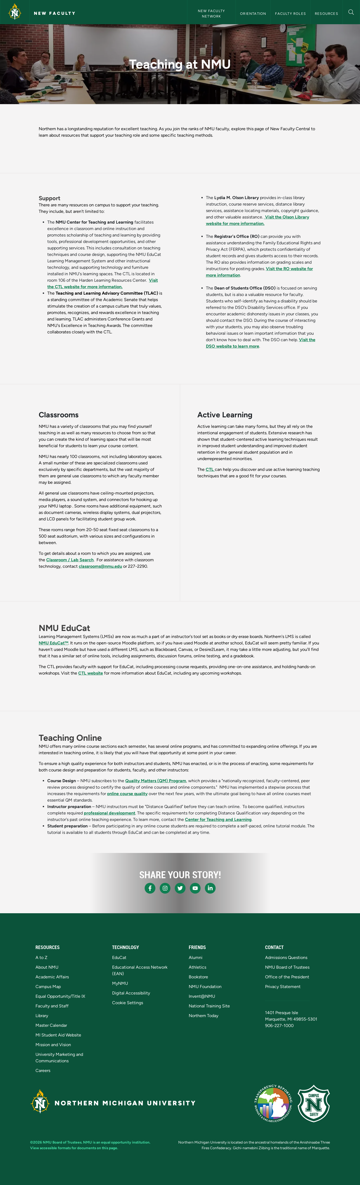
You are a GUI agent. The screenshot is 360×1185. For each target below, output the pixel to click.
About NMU (46, 967)
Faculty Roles (290, 14)
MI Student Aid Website (58, 1035)
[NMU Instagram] (165, 888)
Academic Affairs (52, 976)
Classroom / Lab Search (70, 559)
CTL (210, 469)
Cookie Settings (127, 1002)
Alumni (195, 957)
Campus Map (48, 986)
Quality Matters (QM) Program (155, 780)
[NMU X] (180, 888)
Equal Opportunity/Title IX (60, 996)
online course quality (127, 793)
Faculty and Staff (52, 1005)
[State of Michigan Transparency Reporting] (273, 1103)
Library (41, 1015)
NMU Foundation (205, 986)
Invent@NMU (202, 996)
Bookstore (198, 976)
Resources (326, 14)
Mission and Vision (53, 1044)
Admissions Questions (286, 957)
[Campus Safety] (314, 1103)
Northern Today (203, 1015)
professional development (109, 813)
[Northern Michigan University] (15, 12)
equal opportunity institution (125, 1142)
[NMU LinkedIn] (210, 888)
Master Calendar (51, 1025)
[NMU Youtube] (195, 888)
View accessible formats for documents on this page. (74, 1148)
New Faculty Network (212, 13)
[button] (351, 11)
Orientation (253, 14)
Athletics (197, 967)
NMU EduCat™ (53, 643)
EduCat (119, 957)
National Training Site (209, 1005)
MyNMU (120, 983)
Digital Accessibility (131, 993)
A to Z (41, 957)
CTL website (90, 673)
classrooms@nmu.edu (100, 566)
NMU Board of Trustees (287, 967)
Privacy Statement (283, 986)
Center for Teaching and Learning (218, 819)
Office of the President (287, 976)
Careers (42, 1070)
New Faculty (55, 13)
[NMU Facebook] (150, 888)
